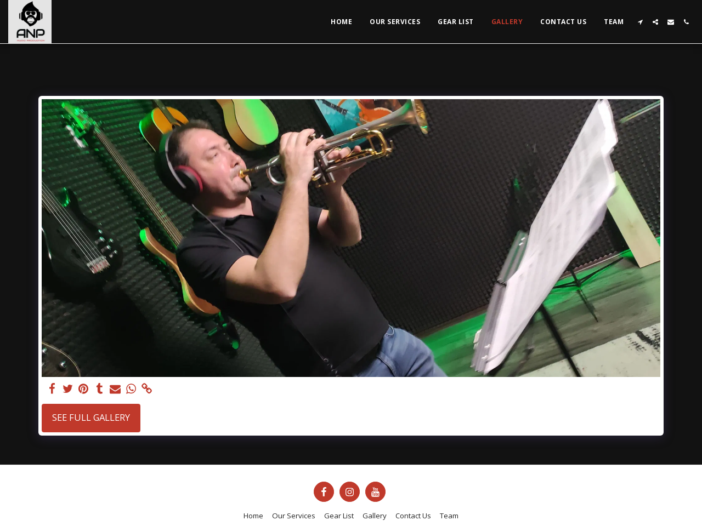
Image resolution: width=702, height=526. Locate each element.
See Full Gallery (91, 417)
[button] (640, 22)
